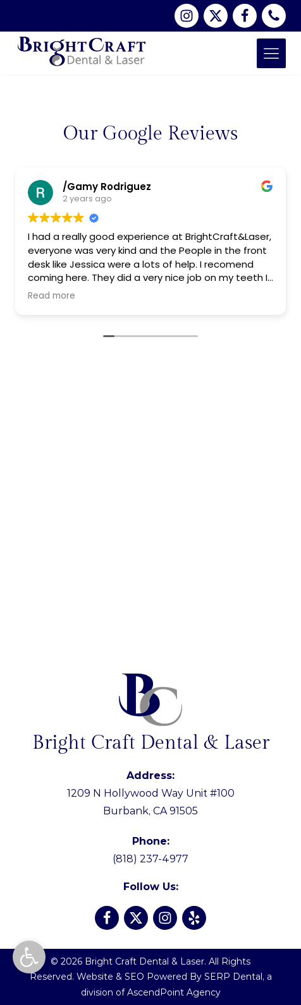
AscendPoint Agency (174, 992)
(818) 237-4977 (150, 850)
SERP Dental (233, 976)
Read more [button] (51, 296)
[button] (29, 957)
